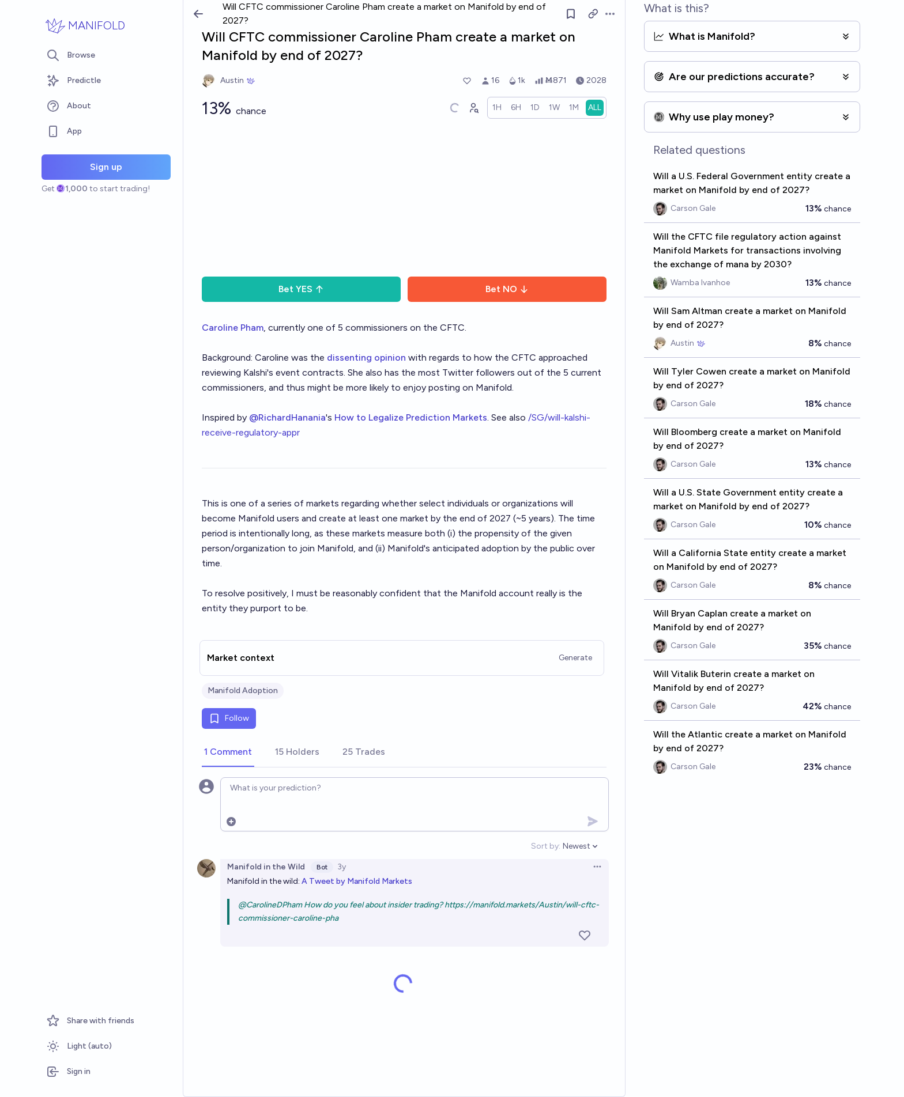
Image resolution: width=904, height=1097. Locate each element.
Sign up (106, 166)
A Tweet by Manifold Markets (357, 881)
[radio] (497, 108)
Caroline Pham (232, 327)
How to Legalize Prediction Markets (410, 417)
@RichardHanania (287, 417)
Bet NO (507, 288)
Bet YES (301, 288)
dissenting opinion (366, 357)
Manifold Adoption (243, 690)
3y (341, 867)
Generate (575, 658)
